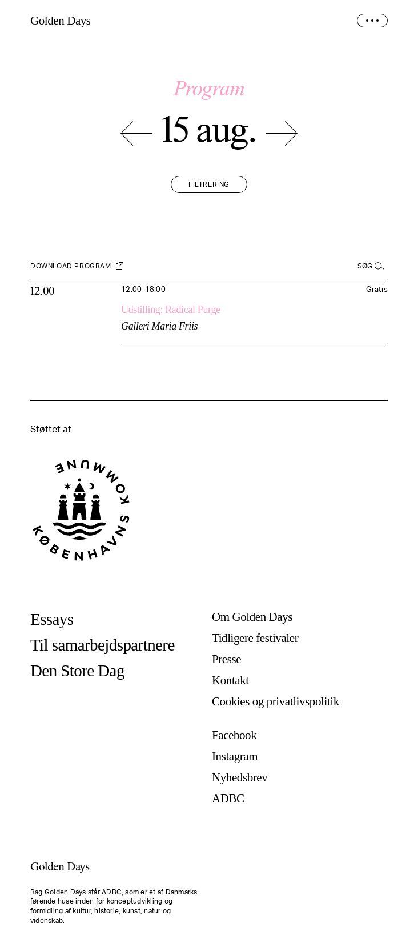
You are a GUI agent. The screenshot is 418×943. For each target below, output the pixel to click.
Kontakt (230, 681)
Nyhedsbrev (239, 778)
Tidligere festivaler (255, 638)
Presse (226, 659)
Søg (364, 266)
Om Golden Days (252, 617)
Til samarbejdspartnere (102, 645)
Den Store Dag (77, 671)
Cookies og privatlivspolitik (275, 702)
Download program (70, 266)
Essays (51, 619)
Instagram (235, 757)
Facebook (234, 735)
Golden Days (60, 21)
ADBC (228, 799)
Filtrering (209, 184)
